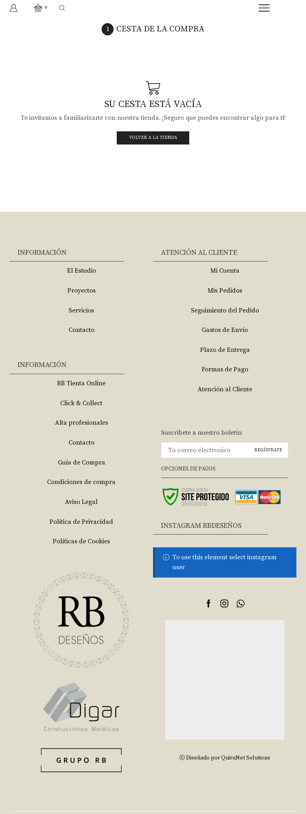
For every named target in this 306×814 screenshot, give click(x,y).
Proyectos (81, 291)
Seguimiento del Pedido (225, 310)
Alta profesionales (81, 423)
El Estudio (81, 271)
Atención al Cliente (225, 389)
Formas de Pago (225, 369)
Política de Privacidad (81, 522)
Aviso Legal (81, 502)
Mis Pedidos (225, 291)
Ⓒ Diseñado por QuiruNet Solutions (224, 757)
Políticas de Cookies (81, 541)
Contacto (81, 330)
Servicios (81, 310)
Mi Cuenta (224, 271)
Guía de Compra (81, 463)
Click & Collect (81, 403)
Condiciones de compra (81, 482)
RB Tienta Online (81, 383)
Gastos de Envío (225, 330)
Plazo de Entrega (225, 350)
